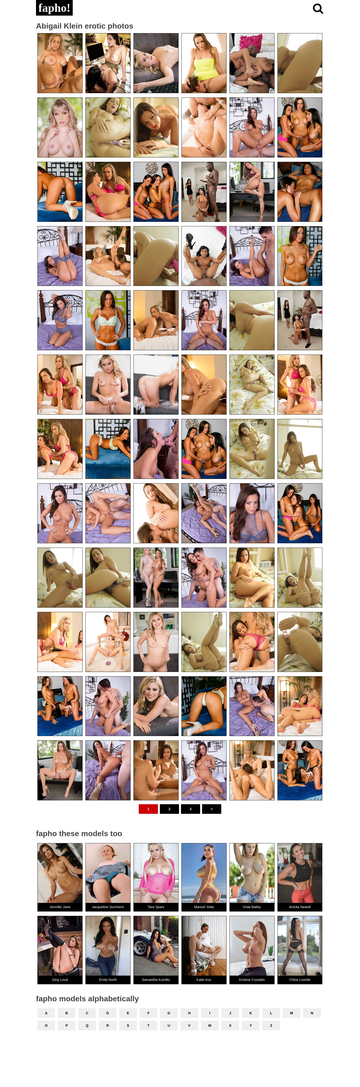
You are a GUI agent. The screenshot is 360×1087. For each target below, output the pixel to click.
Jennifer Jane (60, 907)
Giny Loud (60, 980)
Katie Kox (204, 980)
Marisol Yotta (204, 907)
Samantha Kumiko (156, 980)
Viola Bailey (252, 907)
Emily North (108, 980)
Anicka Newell (300, 907)
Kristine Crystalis (252, 980)
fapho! (54, 7)
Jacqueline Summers (108, 907)
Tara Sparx (156, 907)
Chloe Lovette (300, 980)
